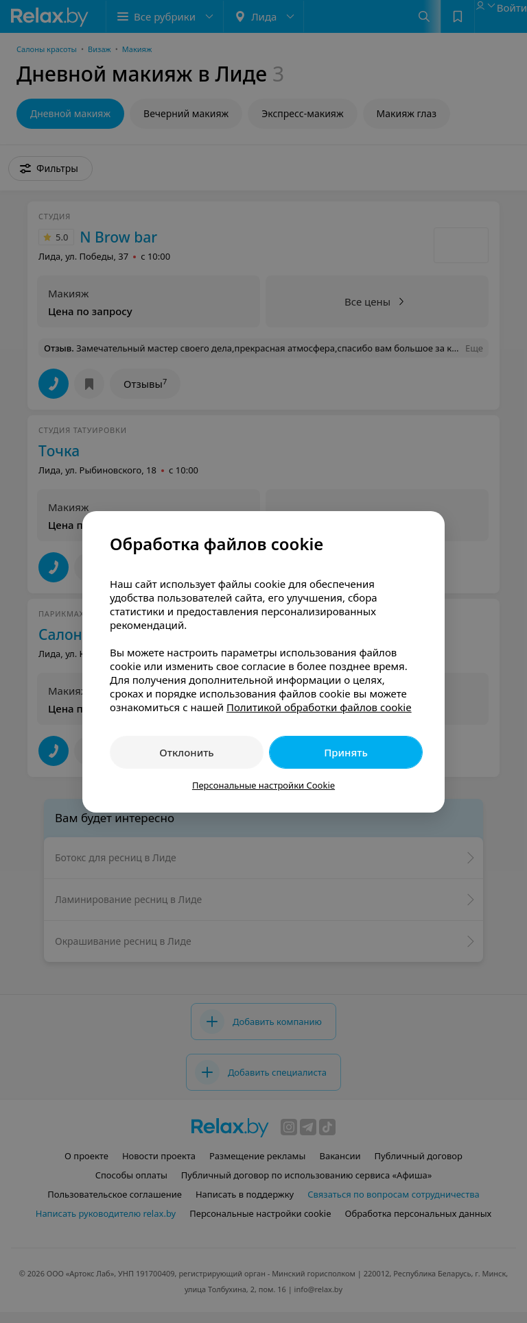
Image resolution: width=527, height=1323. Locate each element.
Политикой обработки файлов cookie (319, 707)
